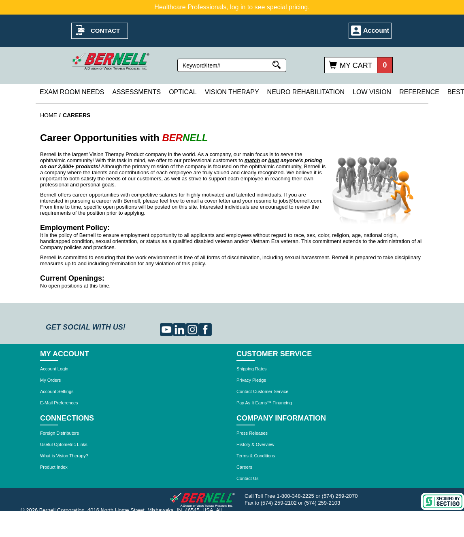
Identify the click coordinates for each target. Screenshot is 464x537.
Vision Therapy (232, 92)
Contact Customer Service (262, 391)
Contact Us (247, 478)
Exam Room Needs (72, 92)
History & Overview (255, 444)
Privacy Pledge (251, 380)
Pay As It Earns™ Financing (264, 402)
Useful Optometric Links (63, 444)
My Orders (50, 380)
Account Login (54, 368)
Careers (244, 467)
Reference (419, 92)
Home (48, 115)
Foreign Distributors (59, 433)
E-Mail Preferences (59, 402)
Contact (105, 30)
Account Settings (57, 391)
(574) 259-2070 (340, 496)
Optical (182, 92)
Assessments (136, 92)
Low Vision (372, 92)
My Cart (356, 65)
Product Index (54, 467)
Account (376, 30)
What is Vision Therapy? (64, 455)
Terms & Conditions (255, 455)
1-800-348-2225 (295, 496)
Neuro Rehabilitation (306, 92)
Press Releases (252, 433)
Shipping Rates (251, 368)
